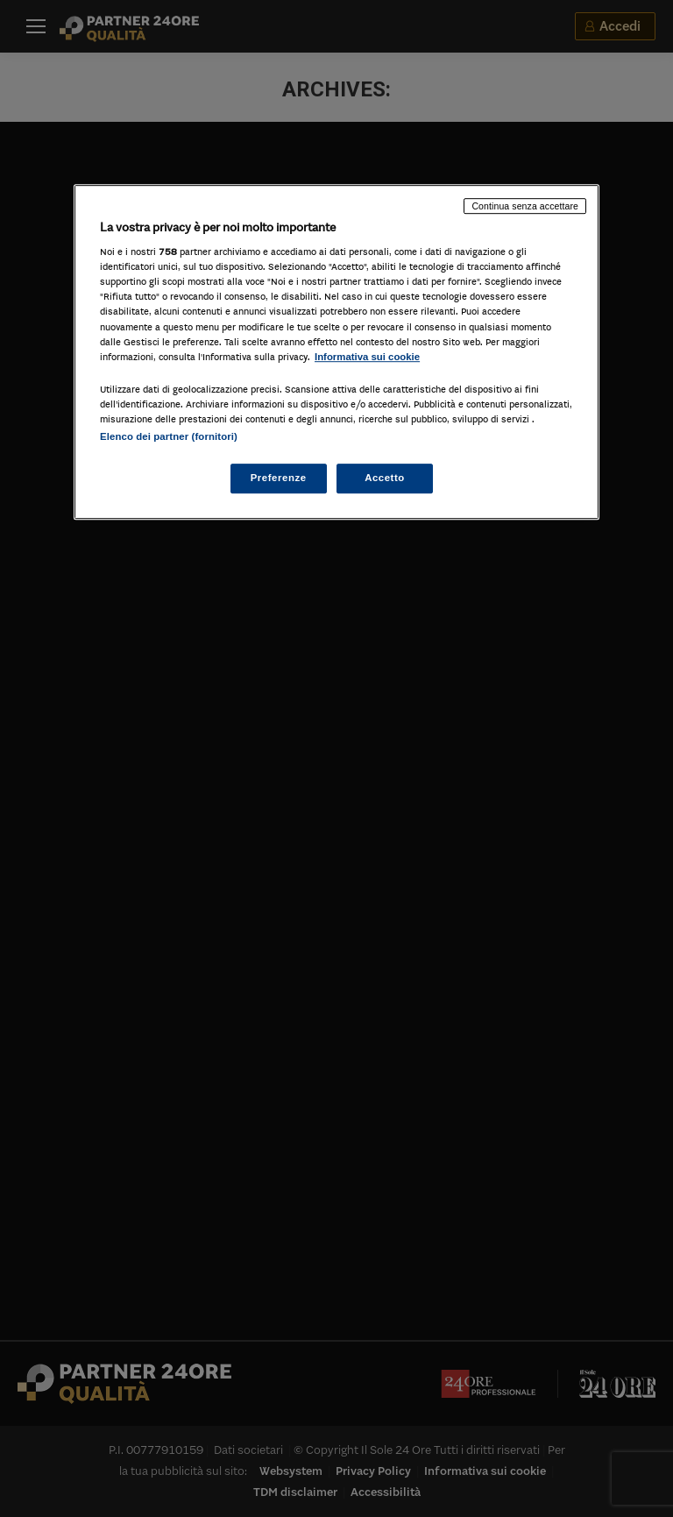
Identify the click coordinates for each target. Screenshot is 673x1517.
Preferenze (279, 477)
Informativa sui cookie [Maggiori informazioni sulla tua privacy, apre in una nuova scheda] (367, 356)
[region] (336, 352)
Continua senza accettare (524, 206)
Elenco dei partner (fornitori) (168, 436)
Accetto (385, 477)
